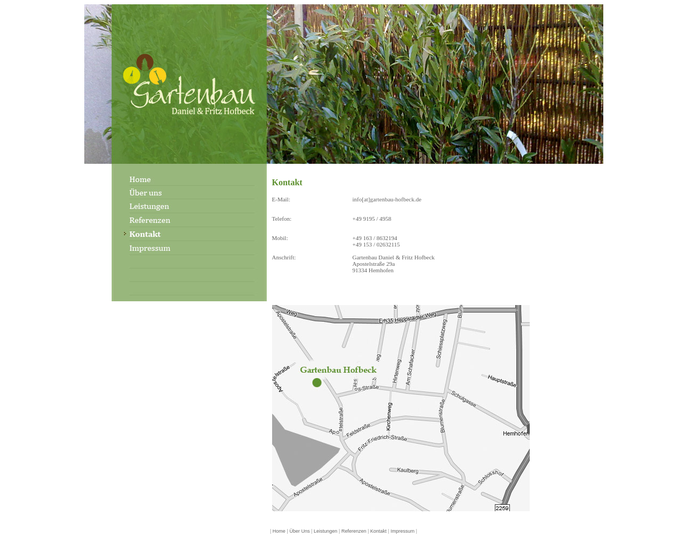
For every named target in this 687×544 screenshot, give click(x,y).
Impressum (403, 531)
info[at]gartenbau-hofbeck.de (387, 199)
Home (279, 531)
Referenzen (353, 531)
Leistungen (326, 531)
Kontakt (378, 531)
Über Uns (299, 531)
